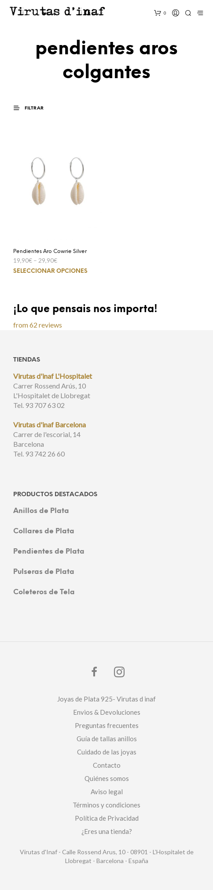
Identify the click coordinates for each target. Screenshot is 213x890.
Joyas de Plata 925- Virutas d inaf (106, 699)
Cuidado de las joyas (106, 752)
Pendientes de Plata (48, 551)
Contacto (107, 765)
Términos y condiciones (106, 805)
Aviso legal (107, 792)
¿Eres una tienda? (106, 831)
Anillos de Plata (41, 511)
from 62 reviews (37, 325)
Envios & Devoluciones (106, 712)
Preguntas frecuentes (107, 725)
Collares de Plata (43, 531)
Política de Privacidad (107, 818)
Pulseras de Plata (43, 572)
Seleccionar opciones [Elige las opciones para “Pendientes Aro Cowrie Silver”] (50, 271)
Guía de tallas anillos (107, 739)
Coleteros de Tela (44, 592)
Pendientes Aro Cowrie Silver (50, 251)
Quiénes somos (106, 778)
